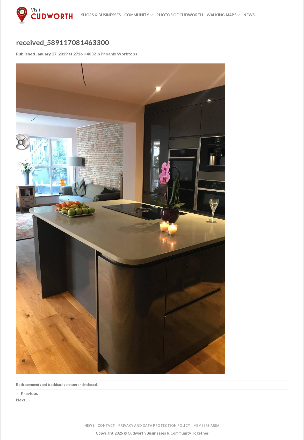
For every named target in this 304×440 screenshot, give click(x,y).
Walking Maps (223, 14)
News (249, 15)
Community (138, 14)
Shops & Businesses (101, 15)
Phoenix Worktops (119, 53)
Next (23, 399)
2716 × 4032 (84, 53)
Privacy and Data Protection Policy (154, 426)
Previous (27, 393)
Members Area (206, 426)
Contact (106, 426)
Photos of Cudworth (179, 15)
